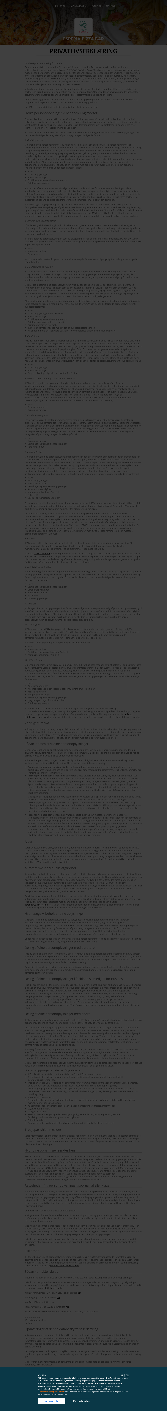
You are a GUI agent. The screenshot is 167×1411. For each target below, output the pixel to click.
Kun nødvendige (81, 1401)
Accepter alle (51, 1401)
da (121, 1375)
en (127, 1375)
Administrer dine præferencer (51, 1391)
